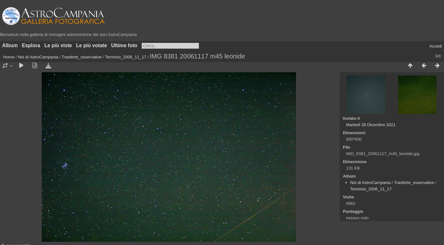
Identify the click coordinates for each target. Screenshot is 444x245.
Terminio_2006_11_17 (125, 57)
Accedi (435, 46)
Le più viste (58, 45)
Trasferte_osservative (82, 57)
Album (10, 45)
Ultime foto (124, 45)
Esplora (31, 45)
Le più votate (91, 45)
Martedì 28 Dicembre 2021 (371, 124)
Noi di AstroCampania (38, 57)
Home (8, 57)
